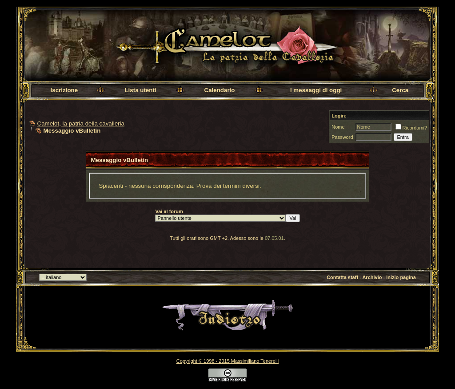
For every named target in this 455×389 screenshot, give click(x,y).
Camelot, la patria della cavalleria (80, 123)
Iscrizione (64, 90)
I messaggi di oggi (316, 90)
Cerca (400, 90)
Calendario (219, 90)
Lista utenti (140, 90)
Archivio (372, 277)
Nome (337, 127)
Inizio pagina (401, 277)
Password (342, 137)
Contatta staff (342, 277)
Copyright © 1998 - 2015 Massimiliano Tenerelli (227, 361)
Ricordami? (411, 127)
